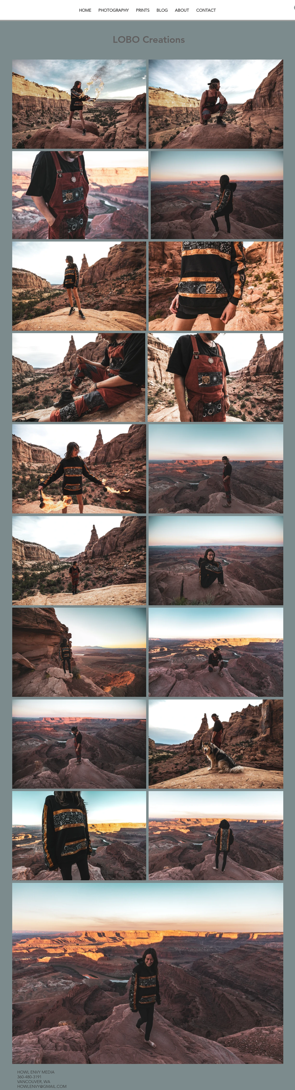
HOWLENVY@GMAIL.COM (42, 1086)
